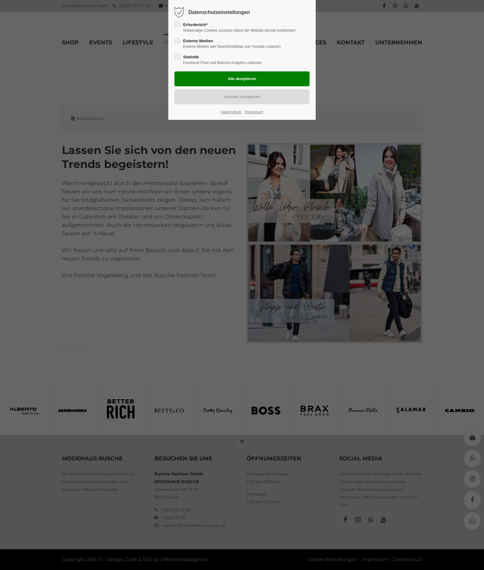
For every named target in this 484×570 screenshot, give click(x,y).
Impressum (253, 112)
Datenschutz (231, 112)
